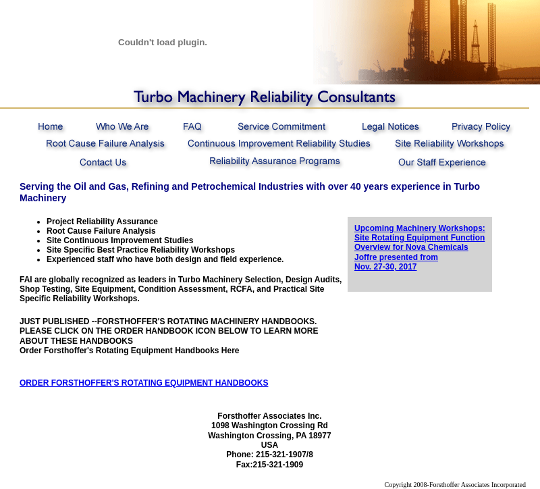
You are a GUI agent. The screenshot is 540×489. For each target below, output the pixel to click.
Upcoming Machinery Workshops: (419, 228)
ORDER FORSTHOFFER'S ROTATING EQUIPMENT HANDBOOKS (144, 383)
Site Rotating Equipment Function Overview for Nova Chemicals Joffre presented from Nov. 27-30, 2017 (419, 252)
